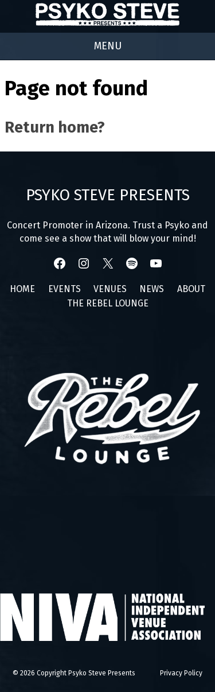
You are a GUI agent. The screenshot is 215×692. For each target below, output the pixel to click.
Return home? (55, 127)
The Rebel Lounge (107, 303)
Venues (110, 288)
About (191, 288)
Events (64, 288)
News (151, 288)
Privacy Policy (181, 673)
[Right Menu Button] (107, 46)
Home (22, 288)
